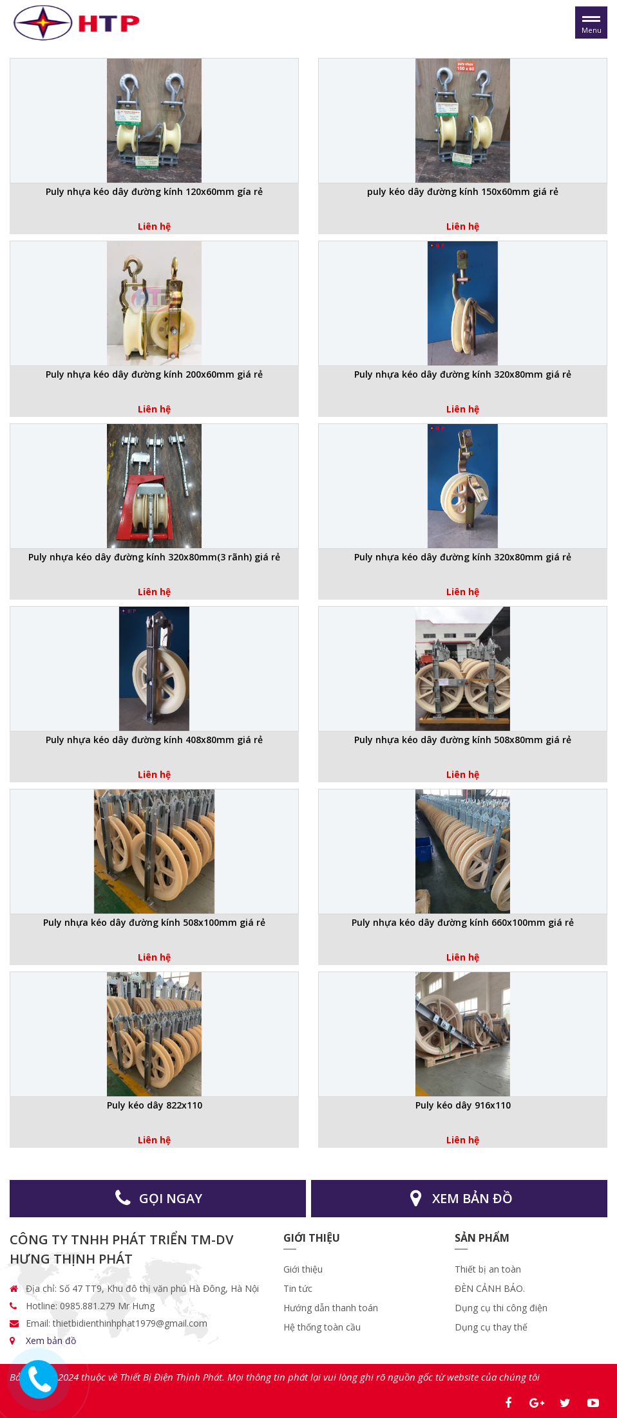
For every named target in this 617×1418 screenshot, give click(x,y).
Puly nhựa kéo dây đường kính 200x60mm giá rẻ (154, 374)
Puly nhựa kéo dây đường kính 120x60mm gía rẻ (154, 191)
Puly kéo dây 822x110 (154, 1105)
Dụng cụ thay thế (491, 1327)
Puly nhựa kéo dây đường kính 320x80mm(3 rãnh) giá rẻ (154, 557)
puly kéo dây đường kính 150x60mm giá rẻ (462, 191)
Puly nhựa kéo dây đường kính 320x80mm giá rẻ (462, 374)
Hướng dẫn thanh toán (330, 1308)
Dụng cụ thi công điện (501, 1308)
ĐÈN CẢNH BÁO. (490, 1288)
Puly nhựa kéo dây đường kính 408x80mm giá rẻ (154, 739)
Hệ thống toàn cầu (322, 1327)
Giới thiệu (304, 1269)
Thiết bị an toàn (488, 1269)
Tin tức (297, 1288)
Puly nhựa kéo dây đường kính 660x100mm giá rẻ (463, 922)
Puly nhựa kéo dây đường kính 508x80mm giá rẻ (462, 739)
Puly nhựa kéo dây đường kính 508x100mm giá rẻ (154, 922)
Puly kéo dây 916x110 (463, 1105)
